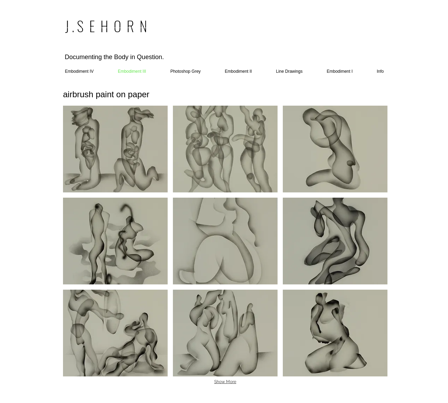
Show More (225, 381)
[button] (115, 149)
